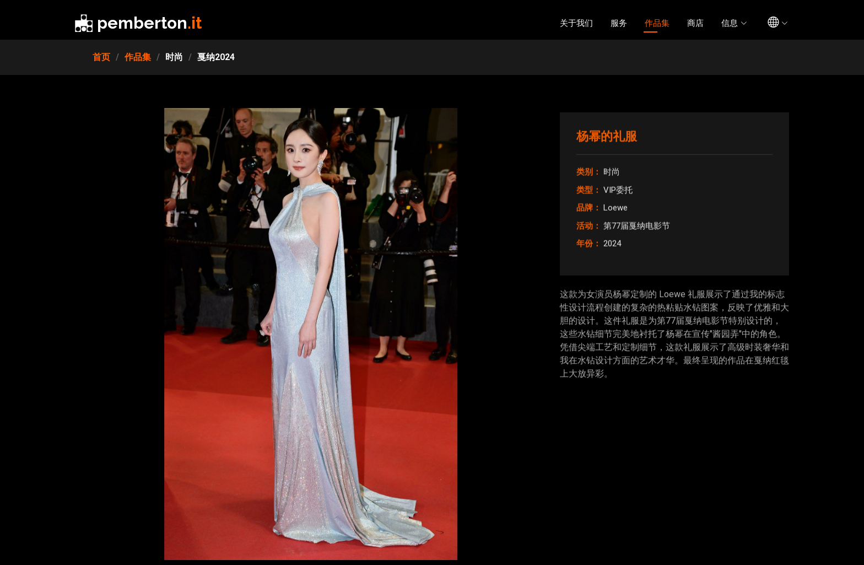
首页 (101, 57)
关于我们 (576, 23)
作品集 (657, 23)
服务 (619, 23)
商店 (695, 23)
